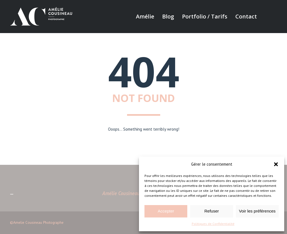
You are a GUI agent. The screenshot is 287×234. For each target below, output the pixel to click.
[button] (276, 164)
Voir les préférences (257, 211)
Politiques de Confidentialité (213, 224)
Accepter (166, 211)
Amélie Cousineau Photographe (135, 193)
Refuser (211, 211)
